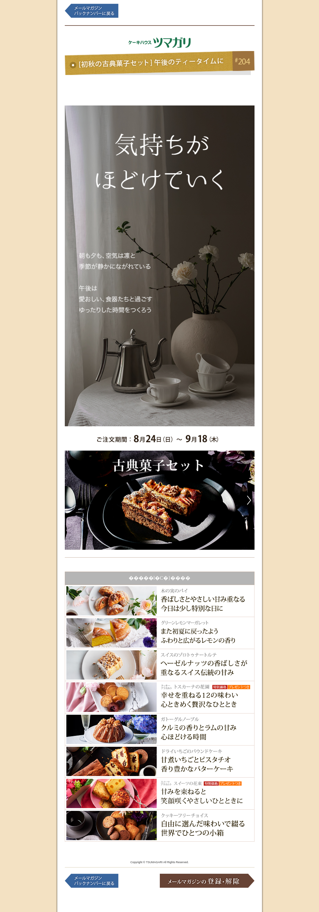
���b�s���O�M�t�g (184, 88)
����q (136, 88)
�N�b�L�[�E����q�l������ (88, 88)
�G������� (232, 88)
